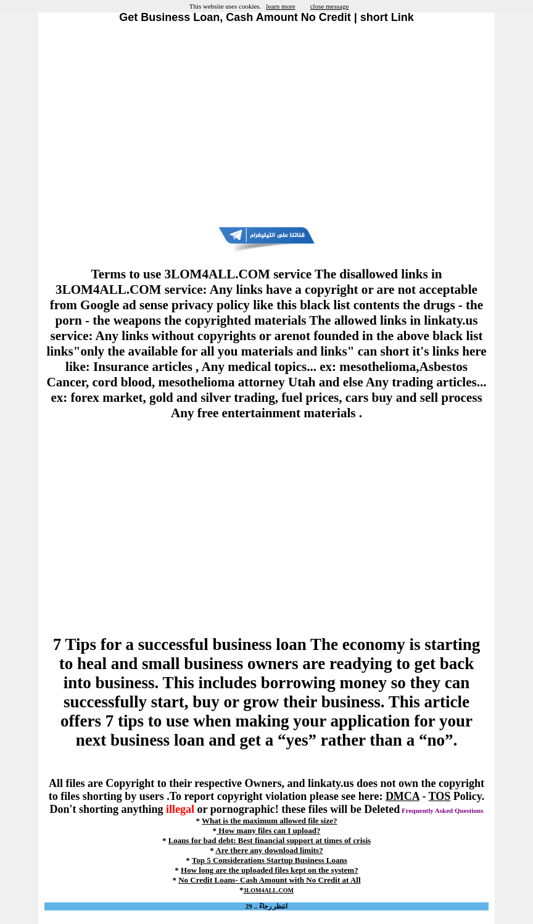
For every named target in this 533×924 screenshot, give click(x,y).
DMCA (402, 796)
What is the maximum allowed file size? (269, 820)
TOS (440, 796)
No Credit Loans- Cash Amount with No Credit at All (269, 879)
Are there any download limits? (269, 850)
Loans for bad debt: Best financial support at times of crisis (269, 840)
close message (329, 6)
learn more (280, 6)
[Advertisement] (266, 125)
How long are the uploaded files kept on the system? (269, 870)
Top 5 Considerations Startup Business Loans (269, 860)
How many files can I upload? (268, 830)
